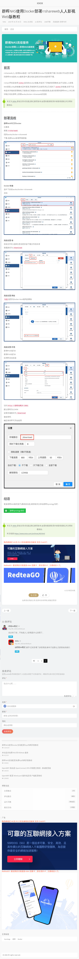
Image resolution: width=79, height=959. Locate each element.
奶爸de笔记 (13, 626)
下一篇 (72, 610)
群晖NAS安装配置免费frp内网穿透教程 (17, 760)
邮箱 (4, 711)
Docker (20, 939)
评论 (4, 678)
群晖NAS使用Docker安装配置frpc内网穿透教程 (20, 745)
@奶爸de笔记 (20, 647)
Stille (4, 22)
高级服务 (56, 22)
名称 (4, 702)
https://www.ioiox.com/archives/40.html (29, 533)
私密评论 (67, 696)
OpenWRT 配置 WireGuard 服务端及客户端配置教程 (22, 776)
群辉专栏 (63, 22)
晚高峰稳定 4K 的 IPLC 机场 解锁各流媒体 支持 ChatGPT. (25, 542)
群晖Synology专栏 (14, 511)
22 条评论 (38, 22)
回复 (10, 636)
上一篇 (6, 610)
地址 (4, 721)
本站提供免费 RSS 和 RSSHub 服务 (15, 752)
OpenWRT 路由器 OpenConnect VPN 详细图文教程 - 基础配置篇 (26, 768)
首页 (6, 29)
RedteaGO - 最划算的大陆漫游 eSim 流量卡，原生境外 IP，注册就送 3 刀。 (33, 565)
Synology (7, 939)
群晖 (14, 939)
